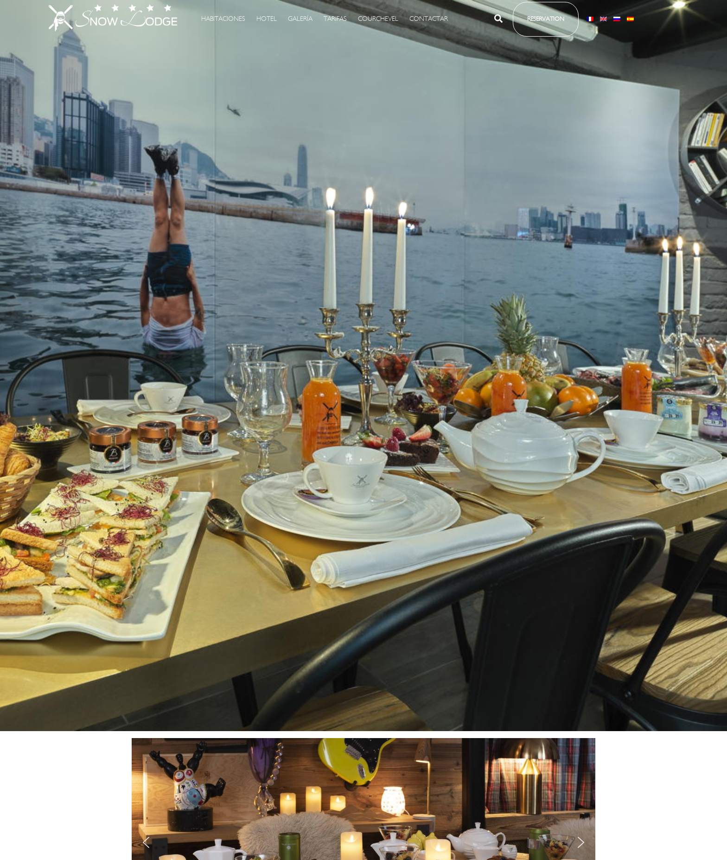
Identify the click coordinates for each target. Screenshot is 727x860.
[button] (499, 20)
